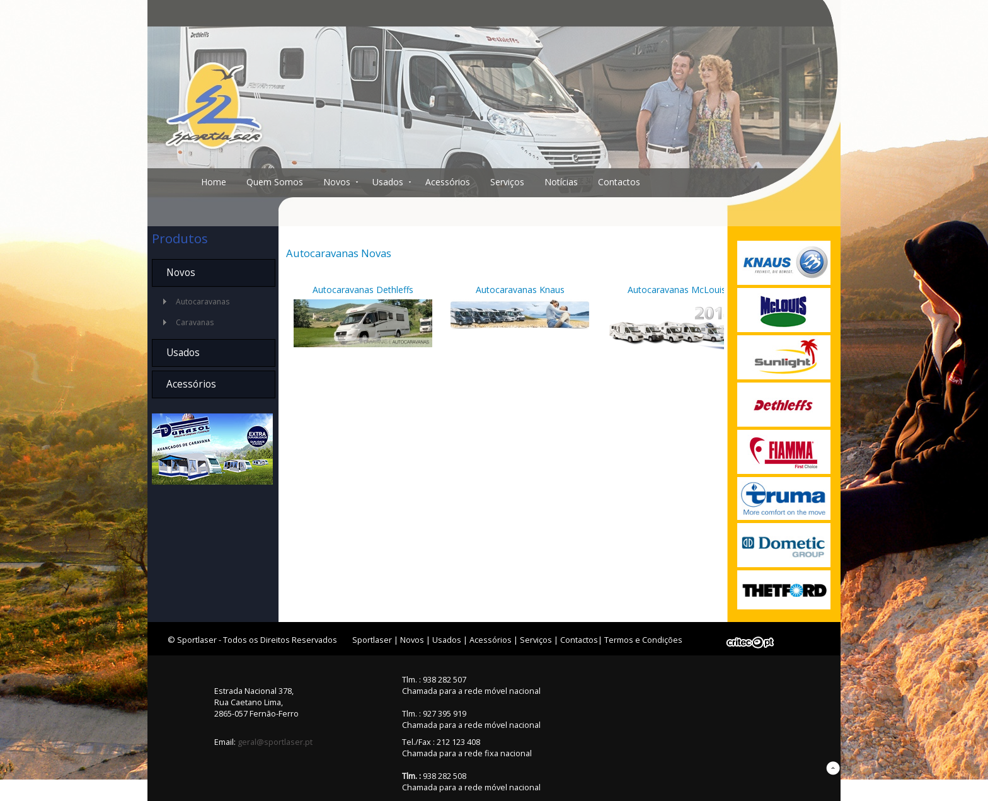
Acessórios (447, 182)
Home (213, 182)
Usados (387, 182)
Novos (336, 182)
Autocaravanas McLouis (677, 290)
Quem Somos (274, 182)
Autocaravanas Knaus (520, 290)
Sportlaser (372, 639)
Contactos (619, 182)
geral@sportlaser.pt (275, 741)
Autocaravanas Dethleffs (363, 290)
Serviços (507, 182)
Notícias (561, 182)
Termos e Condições (643, 639)
